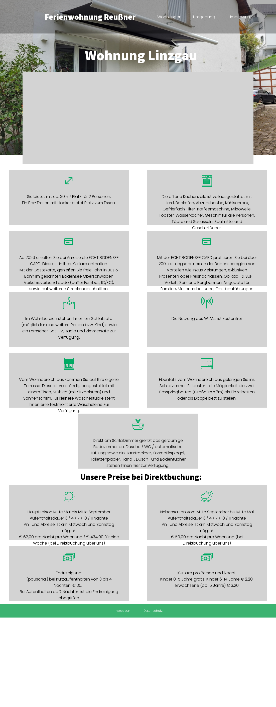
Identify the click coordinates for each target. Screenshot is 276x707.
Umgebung (204, 17)
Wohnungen (169, 17)
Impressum (240, 17)
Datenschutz (153, 611)
